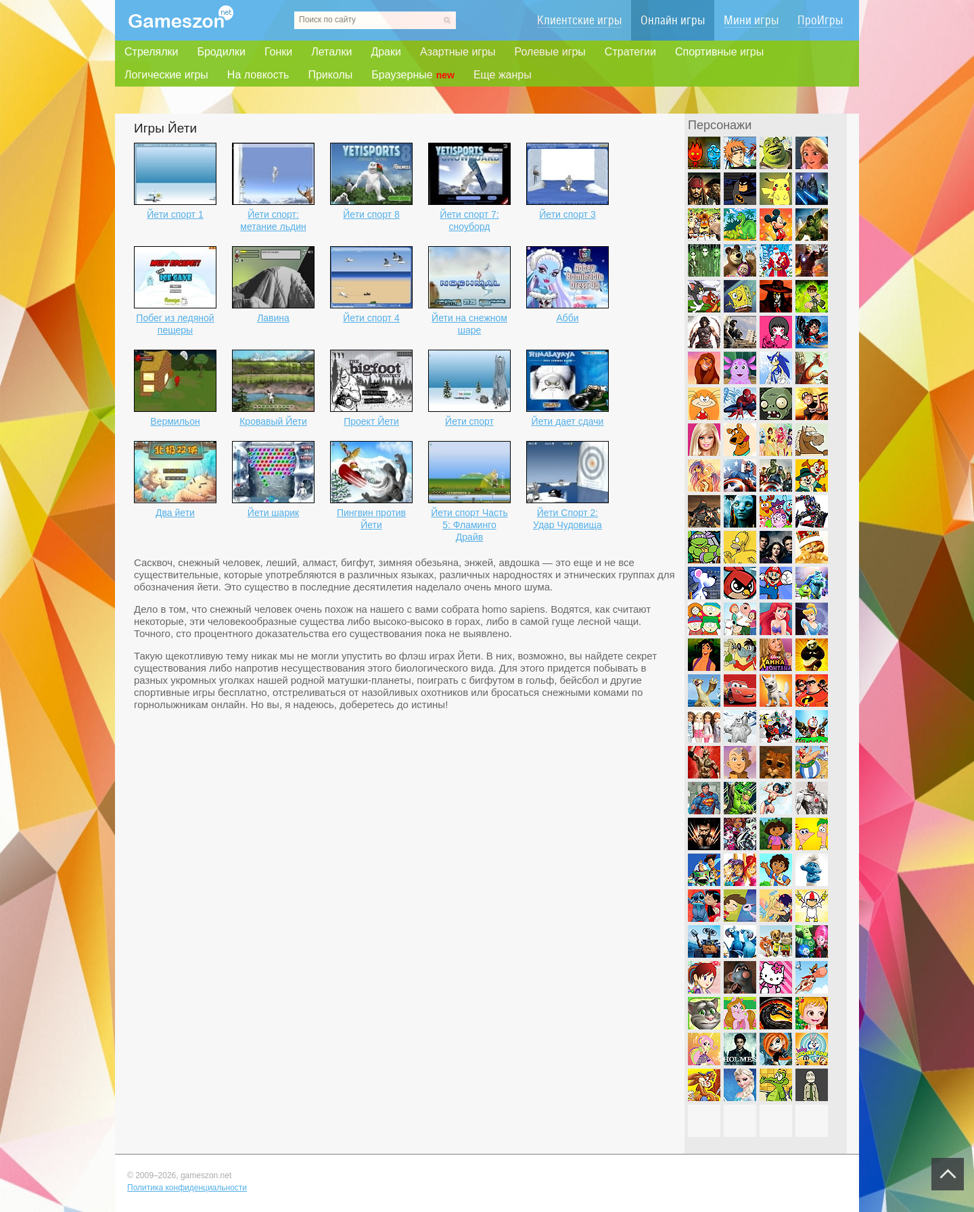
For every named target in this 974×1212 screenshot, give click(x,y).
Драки (386, 51)
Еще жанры (502, 74)
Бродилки (221, 51)
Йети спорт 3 (567, 214)
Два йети (175, 512)
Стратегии (630, 51)
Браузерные (413, 75)
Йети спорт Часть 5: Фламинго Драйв (469, 524)
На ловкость (258, 74)
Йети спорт (469, 421)
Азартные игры (458, 51)
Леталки (331, 51)
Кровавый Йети (273, 421)
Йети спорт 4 (371, 317)
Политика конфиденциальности (187, 1187)
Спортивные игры (719, 51)
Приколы (330, 74)
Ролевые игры (550, 51)
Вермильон (175, 421)
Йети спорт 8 (371, 214)
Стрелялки (151, 51)
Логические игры (166, 74)
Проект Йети (371, 421)
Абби (567, 317)
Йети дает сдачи (568, 421)
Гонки (278, 51)
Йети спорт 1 (175, 214)
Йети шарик (273, 512)
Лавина (273, 317)
